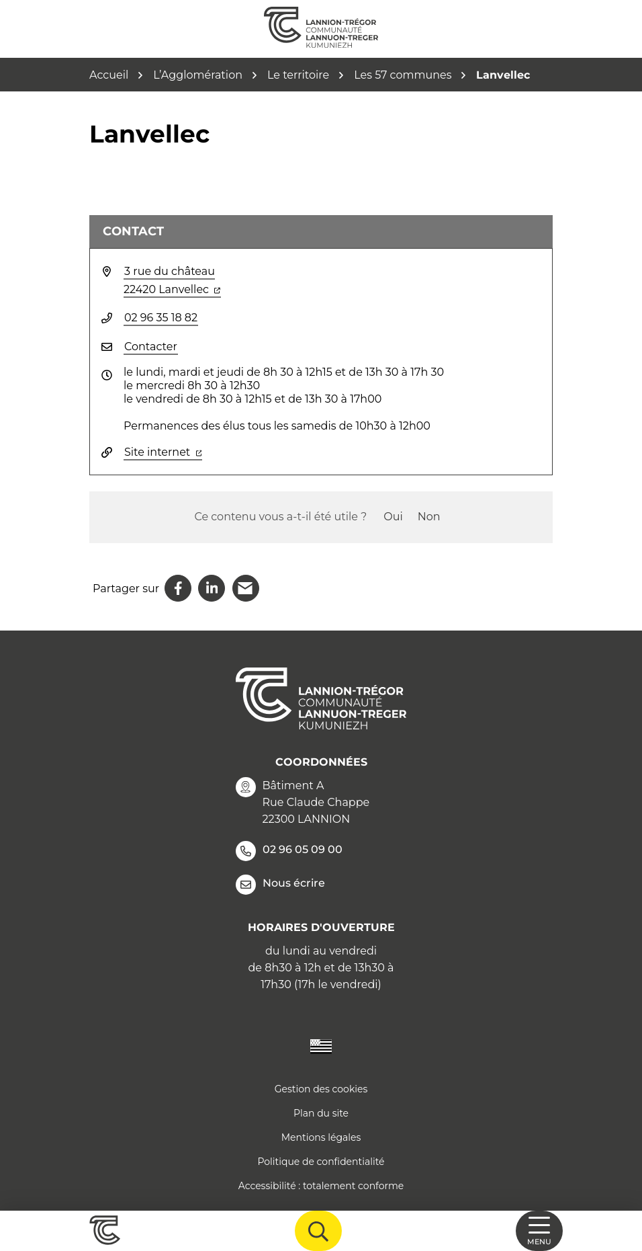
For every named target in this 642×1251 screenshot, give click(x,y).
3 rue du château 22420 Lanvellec (172, 280)
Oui (392, 516)
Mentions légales (321, 1137)
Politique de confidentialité (320, 1162)
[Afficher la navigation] (539, 1231)
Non (429, 516)
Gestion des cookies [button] (321, 1089)
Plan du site (321, 1113)
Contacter (150, 346)
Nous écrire (280, 885)
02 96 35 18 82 (160, 317)
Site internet (163, 451)
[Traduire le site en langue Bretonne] (321, 1045)
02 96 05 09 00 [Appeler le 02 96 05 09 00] (289, 851)
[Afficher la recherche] (318, 1231)
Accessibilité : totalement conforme (321, 1186)
